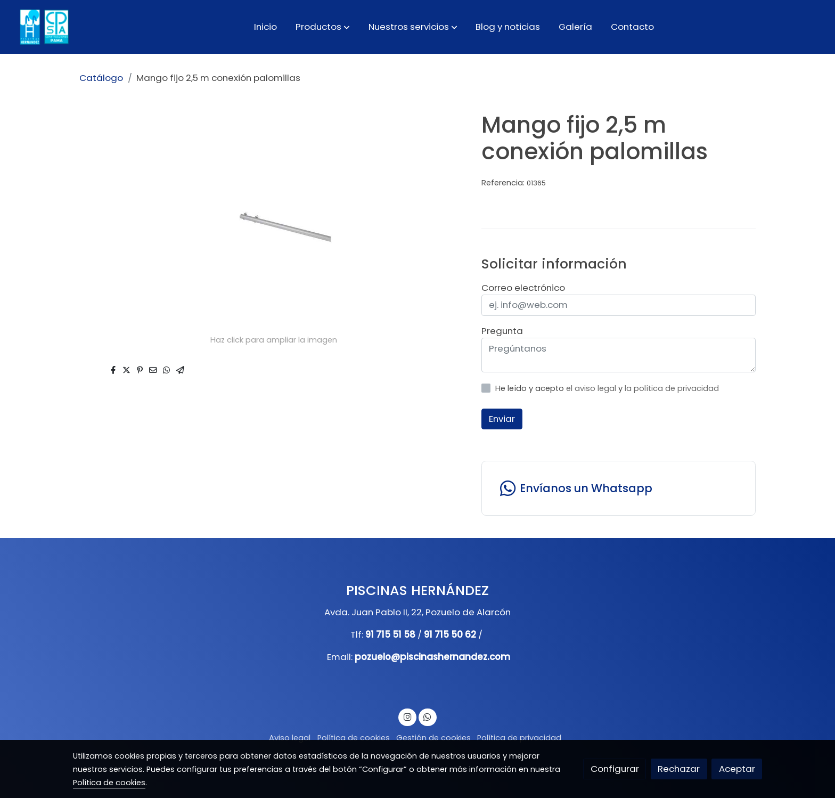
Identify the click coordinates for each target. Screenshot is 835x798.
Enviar (502, 418)
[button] (322, 27)
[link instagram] (407, 716)
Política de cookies (353, 737)
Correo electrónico (523, 287)
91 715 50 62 (450, 634)
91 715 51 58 (390, 634)
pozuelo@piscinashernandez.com (432, 656)
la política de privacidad (672, 388)
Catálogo (101, 77)
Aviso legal (289, 737)
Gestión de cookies (433, 737)
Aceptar (737, 768)
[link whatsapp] (618, 488)
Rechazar (679, 768)
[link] (43, 27)
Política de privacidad (519, 737)
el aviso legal (592, 388)
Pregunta (502, 330)
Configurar (615, 768)
